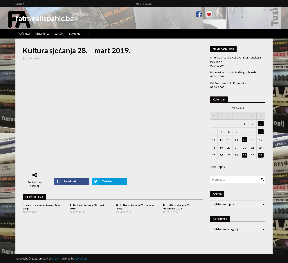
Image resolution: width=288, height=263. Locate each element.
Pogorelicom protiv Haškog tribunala (233, 72)
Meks (55, 258)
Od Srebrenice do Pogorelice (228, 83)
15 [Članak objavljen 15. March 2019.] (244, 140)
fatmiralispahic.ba (44, 18)
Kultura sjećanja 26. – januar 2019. (135, 206)
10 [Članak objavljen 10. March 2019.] (260, 132)
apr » (222, 167)
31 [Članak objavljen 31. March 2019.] (260, 155)
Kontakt (19, 3)
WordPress (81, 258)
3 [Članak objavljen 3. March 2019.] (261, 123)
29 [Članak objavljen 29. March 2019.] (244, 155)
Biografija (42, 34)
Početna (24, 34)
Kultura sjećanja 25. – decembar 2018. (178, 206)
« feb (213, 167)
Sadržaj (59, 34)
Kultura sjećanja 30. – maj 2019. (87, 206)
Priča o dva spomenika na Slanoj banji (42, 206)
